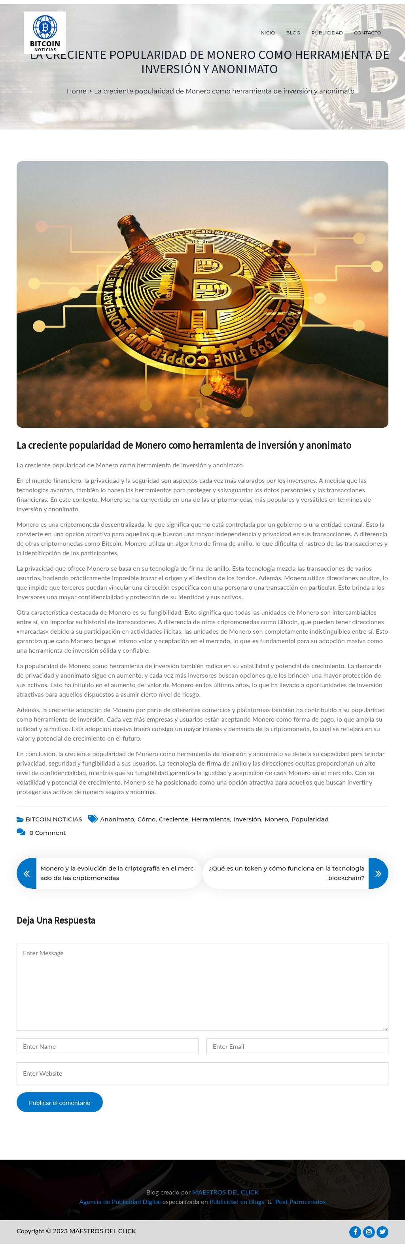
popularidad (310, 819)
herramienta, (211, 819)
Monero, (277, 819)
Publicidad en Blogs (237, 1201)
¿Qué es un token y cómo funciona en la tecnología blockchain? (287, 873)
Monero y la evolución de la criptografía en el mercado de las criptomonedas (117, 873)
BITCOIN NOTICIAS (53, 819)
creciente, (174, 819)
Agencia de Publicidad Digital (120, 1201)
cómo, (147, 819)
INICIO (267, 33)
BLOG (293, 33)
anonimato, (118, 819)
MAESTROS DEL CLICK (225, 1192)
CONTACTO (367, 33)
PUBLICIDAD (327, 33)
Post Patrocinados (300, 1201)
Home (77, 91)
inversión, (248, 819)
